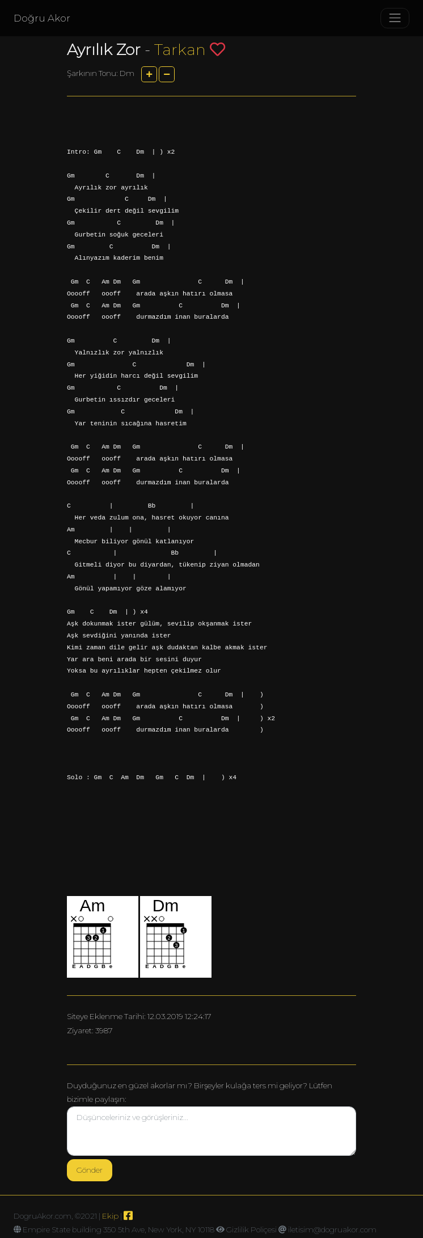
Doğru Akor (42, 18)
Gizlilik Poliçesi (251, 1229)
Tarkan (180, 49)
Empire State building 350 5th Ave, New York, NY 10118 (118, 1229)
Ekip (110, 1215)
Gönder (90, 1169)
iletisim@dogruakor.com (332, 1229)
